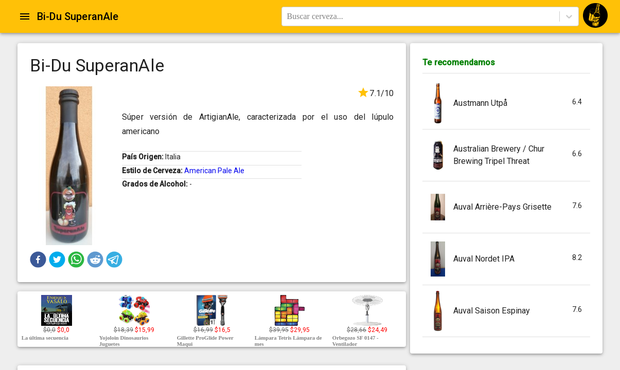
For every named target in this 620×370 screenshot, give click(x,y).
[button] (38, 259)
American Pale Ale (214, 170)
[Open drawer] (24, 16)
